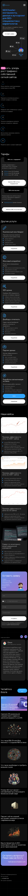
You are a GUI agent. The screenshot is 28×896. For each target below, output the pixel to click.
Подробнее (14, 248)
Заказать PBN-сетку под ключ (14, 209)
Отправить (14, 618)
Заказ (14, 396)
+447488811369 (5, 878)
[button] (22, 637)
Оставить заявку (9, 34)
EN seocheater (4, 876)
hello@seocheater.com (16, 862)
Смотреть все (22, 690)
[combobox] (4, 601)
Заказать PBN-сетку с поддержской (14, 182)
